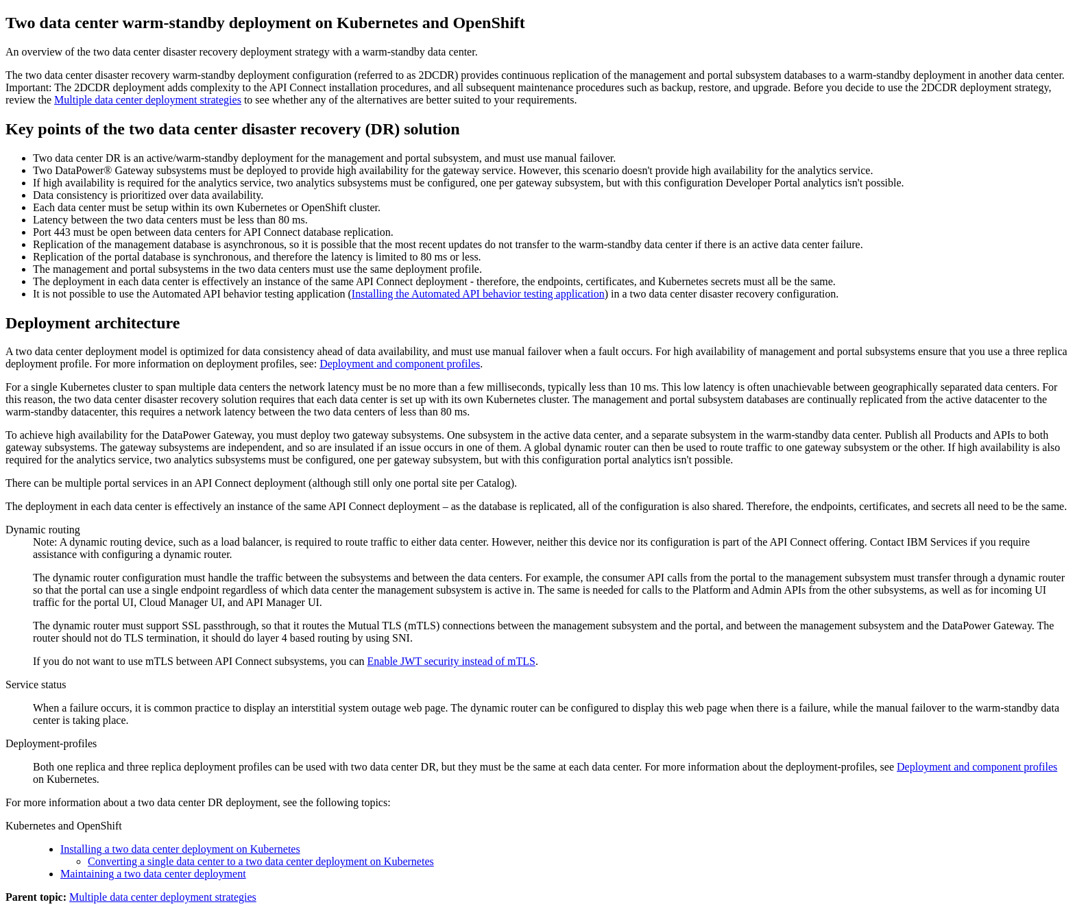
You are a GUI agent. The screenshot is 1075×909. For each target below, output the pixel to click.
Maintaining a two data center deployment (153, 874)
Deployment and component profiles (399, 363)
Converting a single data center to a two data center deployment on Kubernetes (261, 861)
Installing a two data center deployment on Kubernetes (180, 849)
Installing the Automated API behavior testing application (478, 294)
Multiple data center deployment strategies (147, 100)
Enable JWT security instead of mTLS (451, 661)
